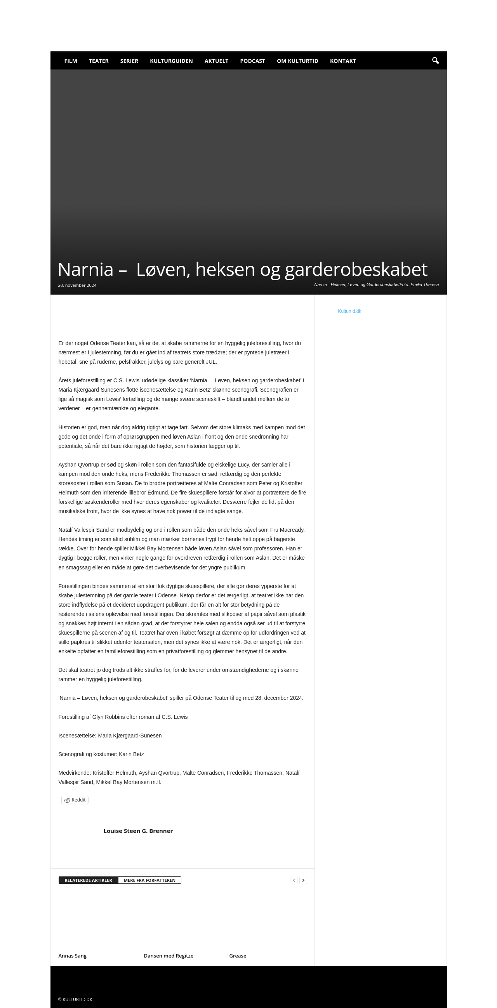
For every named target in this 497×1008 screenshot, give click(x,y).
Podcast (252, 60)
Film (70, 60)
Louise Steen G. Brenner (138, 831)
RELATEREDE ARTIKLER (88, 880)
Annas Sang (73, 955)
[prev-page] (294, 880)
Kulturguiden (171, 60)
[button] (435, 60)
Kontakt (343, 60)
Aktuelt (217, 60)
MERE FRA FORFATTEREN (150, 880)
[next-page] (303, 880)
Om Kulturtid (297, 60)
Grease (238, 955)
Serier (129, 60)
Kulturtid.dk (349, 311)
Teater (99, 60)
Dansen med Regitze (169, 955)
